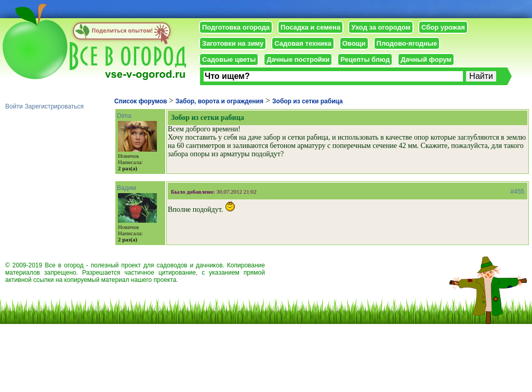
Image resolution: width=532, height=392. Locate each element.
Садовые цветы (229, 59)
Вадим (126, 188)
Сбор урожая (443, 27)
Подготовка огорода (236, 27)
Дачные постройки (298, 59)
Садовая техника (302, 43)
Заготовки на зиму (232, 43)
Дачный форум (426, 59)
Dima (124, 115)
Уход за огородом (380, 27)
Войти (14, 106)
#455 (517, 191)
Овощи (354, 43)
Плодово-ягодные (407, 43)
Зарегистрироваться (54, 106)
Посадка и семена (310, 27)
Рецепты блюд (365, 59)
